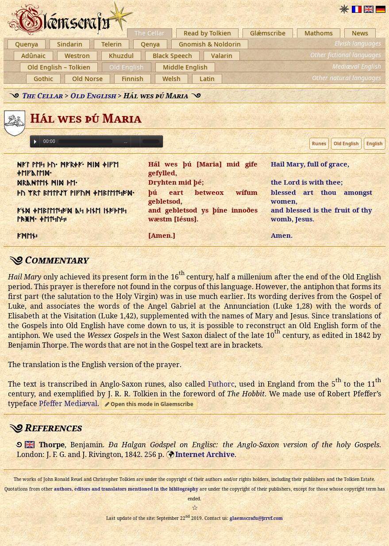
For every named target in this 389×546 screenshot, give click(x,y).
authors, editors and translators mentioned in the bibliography (126, 489)
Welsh (171, 78)
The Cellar (150, 33)
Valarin (221, 55)
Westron (77, 55)
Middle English (185, 67)
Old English (126, 67)
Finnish (132, 78)
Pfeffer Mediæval (68, 403)
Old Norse (87, 78)
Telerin (111, 44)
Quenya (26, 44)
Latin (207, 78)
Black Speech (172, 55)
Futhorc (221, 384)
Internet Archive (205, 454)
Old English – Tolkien (58, 67)
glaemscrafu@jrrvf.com (256, 518)
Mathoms (318, 33)
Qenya (150, 44)
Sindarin (69, 44)
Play (35, 141)
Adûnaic (33, 55)
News (360, 33)
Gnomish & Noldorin (210, 44)
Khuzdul (121, 55)
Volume (135, 141)
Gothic (43, 78)
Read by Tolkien (207, 33)
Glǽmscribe (267, 33)
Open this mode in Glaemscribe (149, 404)
